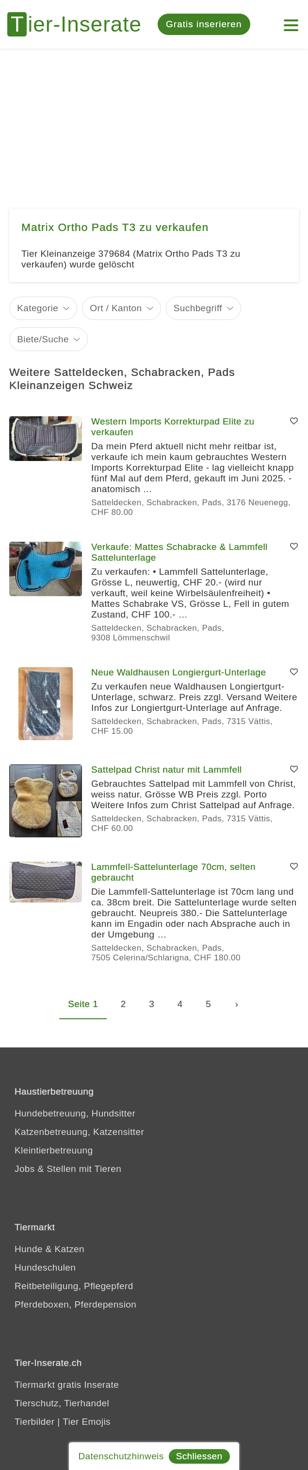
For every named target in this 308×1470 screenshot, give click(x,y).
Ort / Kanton (116, 308)
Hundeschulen (45, 1267)
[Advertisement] (154, 121)
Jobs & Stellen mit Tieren (68, 1169)
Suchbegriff (198, 308)
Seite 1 (83, 1004)
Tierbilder (35, 1422)
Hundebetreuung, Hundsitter (75, 1113)
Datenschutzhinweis (120, 1456)
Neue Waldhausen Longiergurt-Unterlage (178, 672)
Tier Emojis (87, 1422)
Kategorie (37, 308)
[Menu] (291, 20)
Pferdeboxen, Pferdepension (75, 1304)
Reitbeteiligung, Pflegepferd (74, 1286)
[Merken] (294, 421)
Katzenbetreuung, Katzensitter (79, 1132)
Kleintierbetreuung (54, 1150)
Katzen (69, 1249)
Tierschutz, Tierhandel (62, 1403)
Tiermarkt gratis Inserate (67, 1385)
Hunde (29, 1249)
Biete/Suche (43, 339)
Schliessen (199, 1456)
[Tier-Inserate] (80, 24)
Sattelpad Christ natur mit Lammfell (166, 769)
